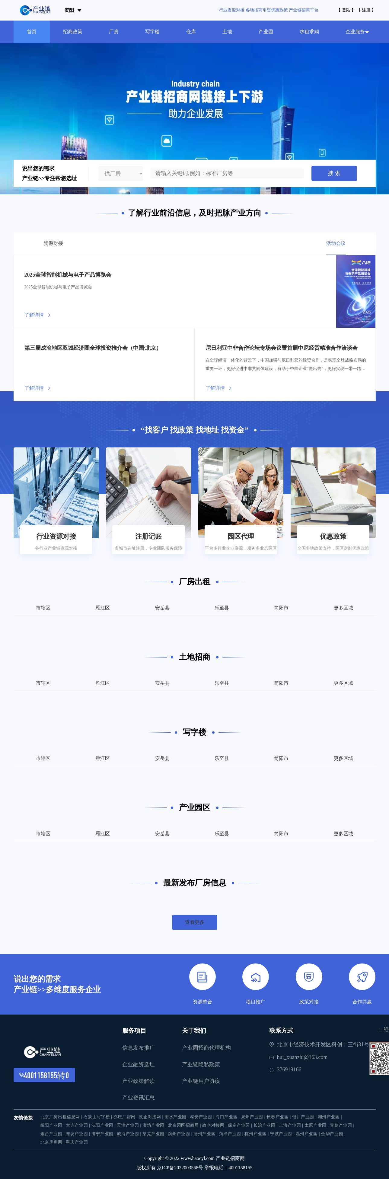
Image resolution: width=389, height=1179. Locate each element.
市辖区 (43, 607)
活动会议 (336, 243)
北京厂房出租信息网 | (62, 1117)
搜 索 (334, 173)
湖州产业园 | (330, 1117)
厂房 (114, 31)
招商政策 (72, 31)
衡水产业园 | (177, 1117)
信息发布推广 (138, 1048)
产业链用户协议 (201, 1081)
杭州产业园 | (257, 1134)
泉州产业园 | (254, 1117)
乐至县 (222, 607)
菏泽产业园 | (232, 1134)
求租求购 (309, 31)
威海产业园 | (129, 1134)
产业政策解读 (138, 1081)
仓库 (191, 31)
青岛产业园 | (342, 1125)
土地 (227, 31)
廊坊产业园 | (155, 1125)
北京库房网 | (53, 1142)
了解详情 (34, 314)
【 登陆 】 (346, 10)
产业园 (266, 31)
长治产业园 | (266, 1125)
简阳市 (281, 607)
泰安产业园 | (203, 1117)
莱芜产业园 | (155, 1134)
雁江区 (102, 607)
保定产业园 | (240, 1125)
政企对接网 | (151, 1117)
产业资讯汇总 (138, 1098)
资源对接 (53, 243)
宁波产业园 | (283, 1134)
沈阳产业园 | (104, 1125)
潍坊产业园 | (78, 1134)
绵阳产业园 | (53, 1125)
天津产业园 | (129, 1125)
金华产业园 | (333, 1134)
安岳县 (162, 607)
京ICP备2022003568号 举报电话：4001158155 (204, 1167)
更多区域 (343, 607)
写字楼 (152, 31)
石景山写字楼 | (98, 1117)
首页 (32, 31)
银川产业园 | (305, 1117)
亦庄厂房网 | (126, 1117)
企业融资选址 (138, 1064)
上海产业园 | (292, 1125)
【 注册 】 (366, 10)
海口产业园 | (228, 1117)
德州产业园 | (206, 1134)
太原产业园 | (317, 1125)
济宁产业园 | (104, 1134)
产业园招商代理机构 (206, 1048)
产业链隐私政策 (201, 1064)
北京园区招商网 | (185, 1125)
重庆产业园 (77, 1142)
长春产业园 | (279, 1117)
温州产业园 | (308, 1134)
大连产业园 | (78, 1125)
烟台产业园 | (53, 1134)
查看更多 (194, 922)
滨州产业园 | (181, 1134)
